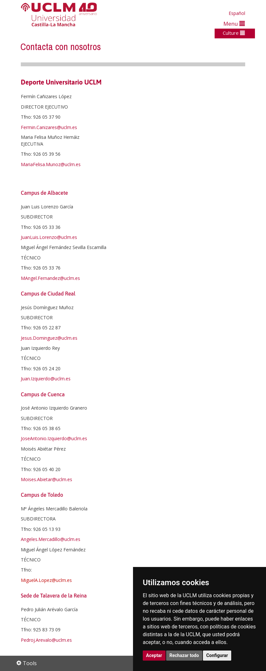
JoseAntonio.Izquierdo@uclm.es (54, 438)
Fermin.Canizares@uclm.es (49, 127)
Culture (234, 33)
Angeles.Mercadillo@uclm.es (50, 539)
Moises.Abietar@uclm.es (46, 479)
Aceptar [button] (154, 655)
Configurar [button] (217, 655)
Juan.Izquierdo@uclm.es (46, 378)
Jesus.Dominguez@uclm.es (49, 338)
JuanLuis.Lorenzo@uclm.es (49, 237)
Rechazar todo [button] (184, 655)
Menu (234, 23)
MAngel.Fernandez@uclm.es (50, 278)
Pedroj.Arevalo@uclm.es (46, 640)
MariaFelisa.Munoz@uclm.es (51, 164)
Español (237, 13)
